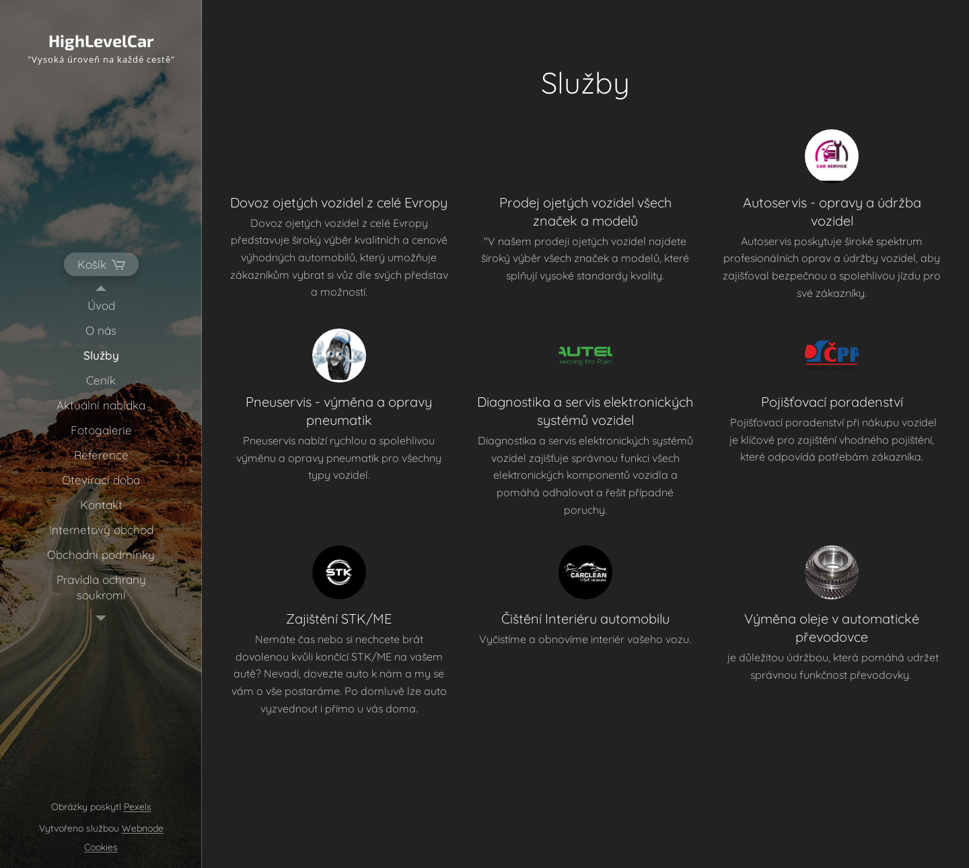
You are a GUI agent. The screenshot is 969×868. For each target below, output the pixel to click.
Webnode (143, 828)
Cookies (101, 847)
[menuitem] (101, 305)
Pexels (137, 807)
